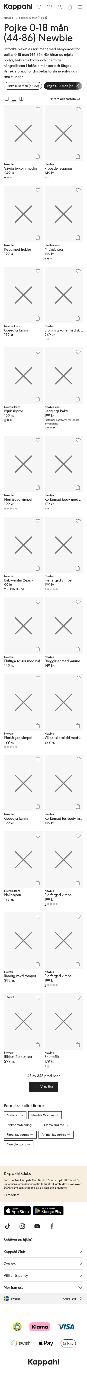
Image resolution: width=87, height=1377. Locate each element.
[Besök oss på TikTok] (7, 1226)
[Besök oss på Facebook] (52, 1226)
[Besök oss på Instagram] (22, 1226)
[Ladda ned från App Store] (17, 1210)
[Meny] (80, 7)
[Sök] (39, 7)
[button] (43, 1087)
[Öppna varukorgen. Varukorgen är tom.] (70, 7)
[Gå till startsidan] (18, 7)
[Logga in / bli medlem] (60, 7)
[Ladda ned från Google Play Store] (48, 1210)
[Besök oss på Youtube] (37, 1226)
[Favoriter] (49, 7)
